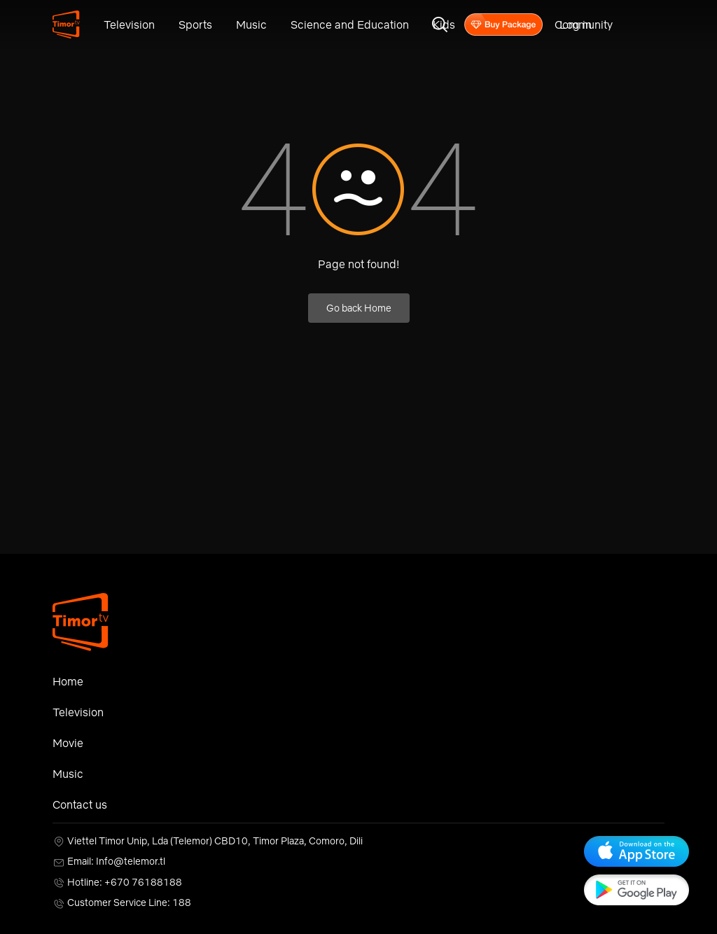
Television (129, 25)
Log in (575, 25)
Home (68, 681)
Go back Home (358, 308)
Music (251, 25)
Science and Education (350, 25)
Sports (195, 25)
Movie (68, 743)
